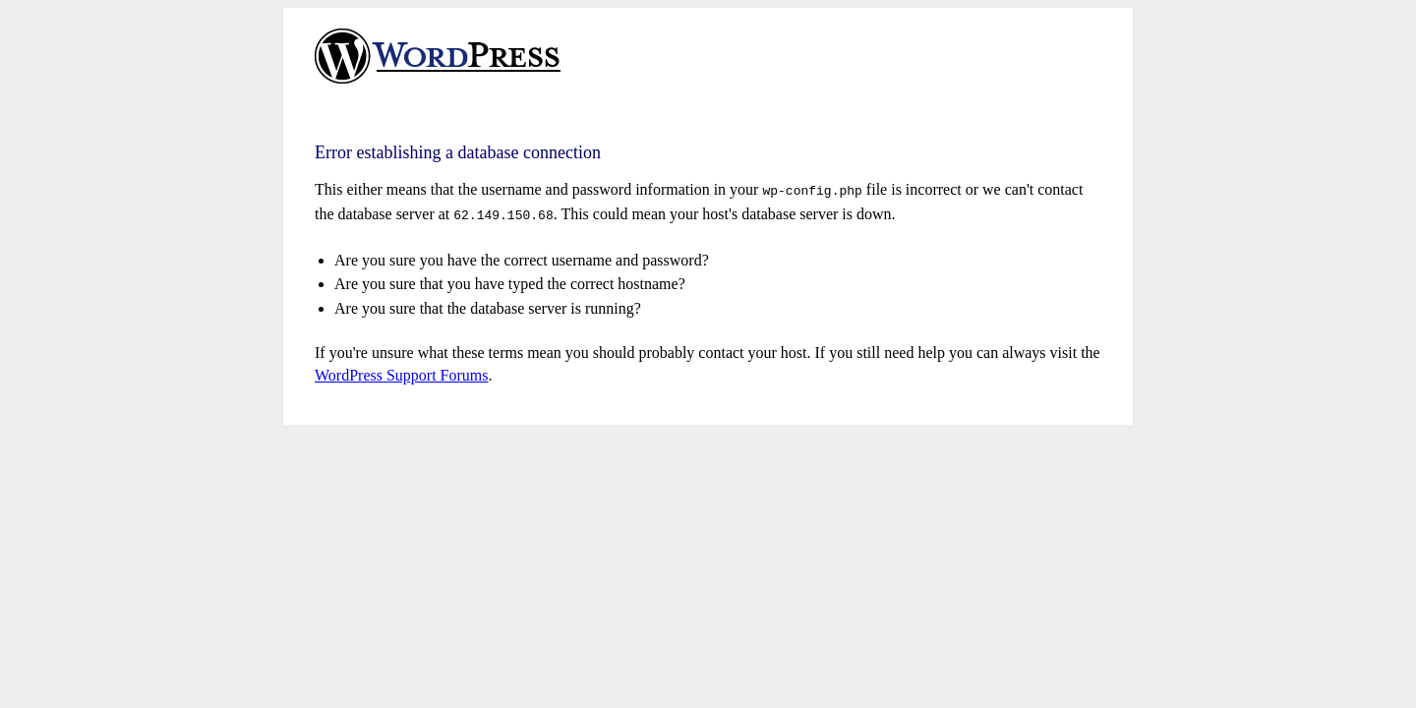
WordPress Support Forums (402, 371)
